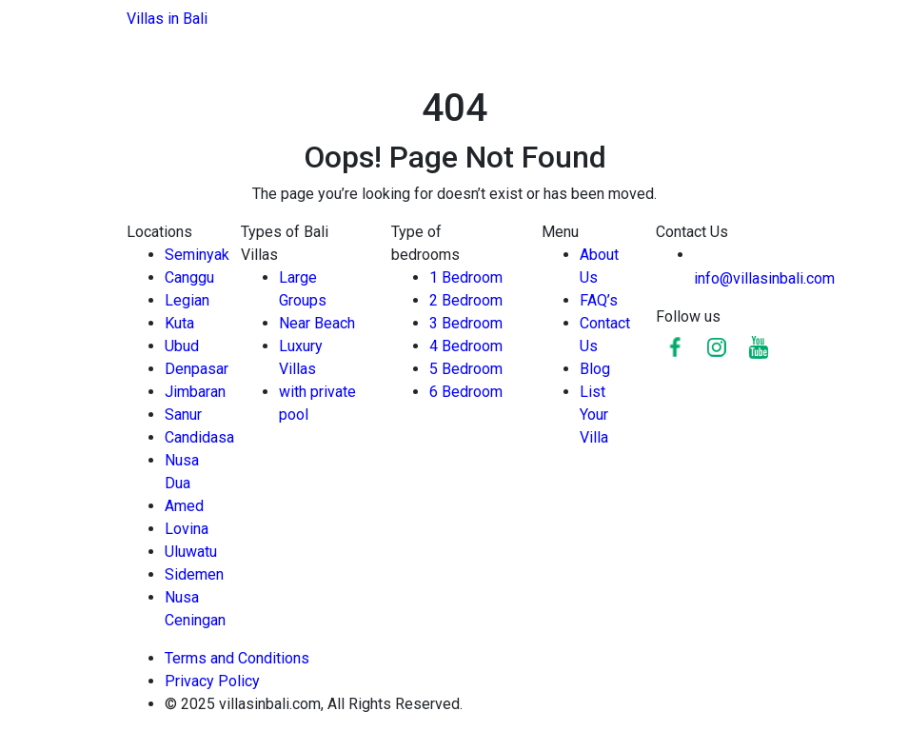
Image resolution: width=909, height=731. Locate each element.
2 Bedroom (466, 300)
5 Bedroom (466, 369)
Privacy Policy (214, 681)
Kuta (179, 323)
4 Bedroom (466, 346)
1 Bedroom (466, 277)
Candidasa (199, 437)
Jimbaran (195, 392)
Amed (184, 506)
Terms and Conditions (237, 658)
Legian (187, 300)
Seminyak (197, 255)
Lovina (186, 529)
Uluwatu (191, 552)
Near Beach (317, 323)
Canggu (189, 277)
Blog (595, 369)
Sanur (183, 414)
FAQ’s (599, 300)
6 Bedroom (466, 392)
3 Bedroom (466, 323)
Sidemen (194, 574)
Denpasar (196, 369)
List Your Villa (594, 414)
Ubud (182, 346)
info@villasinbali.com (764, 278)
